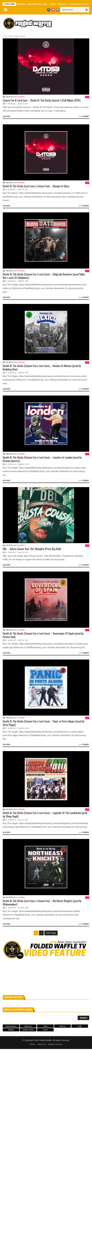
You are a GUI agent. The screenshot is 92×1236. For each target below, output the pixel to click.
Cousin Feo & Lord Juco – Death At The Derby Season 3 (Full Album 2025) (41, 100)
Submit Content (55, 1044)
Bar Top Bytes (8, 97)
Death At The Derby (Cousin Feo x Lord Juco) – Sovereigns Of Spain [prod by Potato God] (43, 635)
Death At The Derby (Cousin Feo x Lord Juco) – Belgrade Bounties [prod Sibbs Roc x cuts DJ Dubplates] (44, 276)
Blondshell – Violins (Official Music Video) (32, 4)
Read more (6, 116)
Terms (32, 1044)
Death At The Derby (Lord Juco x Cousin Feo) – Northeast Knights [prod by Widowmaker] (42, 902)
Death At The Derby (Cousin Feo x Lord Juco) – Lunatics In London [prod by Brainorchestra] (42, 459)
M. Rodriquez (11, 104)
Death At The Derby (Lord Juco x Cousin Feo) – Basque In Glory (36, 186)
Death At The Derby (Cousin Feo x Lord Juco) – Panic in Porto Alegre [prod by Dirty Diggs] (43, 723)
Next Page (51, 933)
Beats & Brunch (19, 97)
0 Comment (84, 116)
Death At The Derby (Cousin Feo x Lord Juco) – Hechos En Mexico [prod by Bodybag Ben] (42, 367)
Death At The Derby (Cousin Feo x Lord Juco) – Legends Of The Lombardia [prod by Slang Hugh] (45, 814)
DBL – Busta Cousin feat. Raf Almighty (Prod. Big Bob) (32, 549)
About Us (41, 1044)
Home (5, 36)
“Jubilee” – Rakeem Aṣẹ (58, 4)
